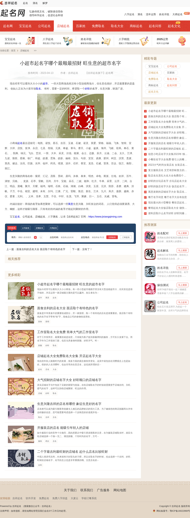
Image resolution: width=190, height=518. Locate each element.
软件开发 (31, 498)
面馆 (47, 321)
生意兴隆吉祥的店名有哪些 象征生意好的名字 (69, 404)
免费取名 (98, 26)
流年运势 (151, 14)
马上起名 (182, 302)
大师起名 (177, 14)
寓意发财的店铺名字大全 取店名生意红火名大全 (166, 191)
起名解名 (163, 250)
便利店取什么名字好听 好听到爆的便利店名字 (166, 213)
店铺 (40, 393)
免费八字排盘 (59, 498)
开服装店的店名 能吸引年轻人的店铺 (63, 427)
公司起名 (44, 26)
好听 (87, 88)
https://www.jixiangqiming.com (105, 216)
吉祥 (47, 417)
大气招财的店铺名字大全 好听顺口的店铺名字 (69, 380)
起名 (25, 3)
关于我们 (70, 490)
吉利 (40, 465)
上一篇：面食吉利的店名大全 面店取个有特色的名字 (35, 249)
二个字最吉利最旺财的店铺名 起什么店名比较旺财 (72, 451)
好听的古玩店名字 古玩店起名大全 (165, 181)
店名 (47, 369)
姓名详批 (164, 14)
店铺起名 (63, 26)
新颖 (40, 345)
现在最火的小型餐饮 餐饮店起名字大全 (166, 202)
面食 (40, 321)
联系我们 (86, 490)
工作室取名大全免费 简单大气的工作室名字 (67, 332)
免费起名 (44, 498)
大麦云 (74, 498)
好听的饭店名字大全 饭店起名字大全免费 (166, 186)
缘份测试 (163, 285)
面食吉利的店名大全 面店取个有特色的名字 (67, 308)
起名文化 (174, 26)
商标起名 (136, 26)
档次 (47, 441)
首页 (13, 50)
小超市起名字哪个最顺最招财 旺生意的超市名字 (71, 284)
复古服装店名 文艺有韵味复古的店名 (166, 170)
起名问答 (155, 26)
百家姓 (81, 26)
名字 (94, 88)
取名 (38, 88)
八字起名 (129, 14)
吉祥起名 (73, 216)
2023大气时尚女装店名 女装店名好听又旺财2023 (166, 164)
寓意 (70, 204)
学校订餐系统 (89, 498)
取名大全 (117, 26)
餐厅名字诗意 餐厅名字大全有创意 (165, 197)
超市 (45, 83)
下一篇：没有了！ (82, 249)
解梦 (45, 3)
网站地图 (120, 490)
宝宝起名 (25, 26)
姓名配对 (163, 233)
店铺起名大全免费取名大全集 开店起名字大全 (69, 356)
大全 (55, 369)
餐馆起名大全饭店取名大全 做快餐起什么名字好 (166, 208)
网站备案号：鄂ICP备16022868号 (173, 511)
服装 (40, 441)
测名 (35, 3)
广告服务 (103, 490)
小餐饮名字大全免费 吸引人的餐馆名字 (166, 159)
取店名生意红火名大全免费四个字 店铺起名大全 (166, 175)
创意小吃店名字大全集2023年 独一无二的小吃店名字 (166, 154)
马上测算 (182, 233)
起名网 (8, 26)
